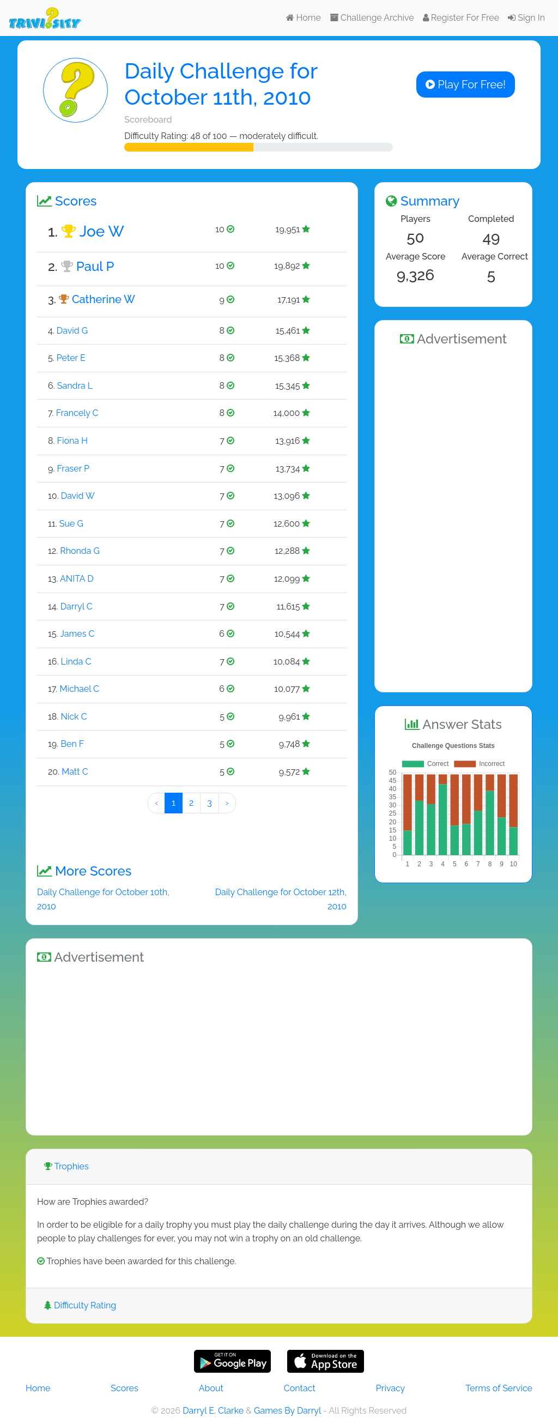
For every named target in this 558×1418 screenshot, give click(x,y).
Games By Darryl (287, 1410)
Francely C (77, 413)
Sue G (71, 523)
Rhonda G (80, 551)
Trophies (66, 1166)
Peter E (71, 358)
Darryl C (76, 606)
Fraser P (73, 468)
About (211, 1388)
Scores (124, 1388)
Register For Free (461, 18)
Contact (300, 1388)
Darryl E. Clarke (213, 1410)
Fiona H (72, 441)
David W (78, 496)
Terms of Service (498, 1388)
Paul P (95, 266)
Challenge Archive (372, 18)
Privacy (390, 1388)
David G (72, 330)
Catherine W (103, 299)
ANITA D (77, 579)
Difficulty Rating (80, 1305)
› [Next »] (227, 803)
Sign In (526, 18)
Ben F (72, 744)
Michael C (79, 689)
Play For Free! (466, 84)
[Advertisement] (453, 517)
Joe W (102, 231)
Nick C (73, 716)
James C (77, 634)
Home (303, 18)
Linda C (76, 661)
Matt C (75, 772)
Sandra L (75, 386)
